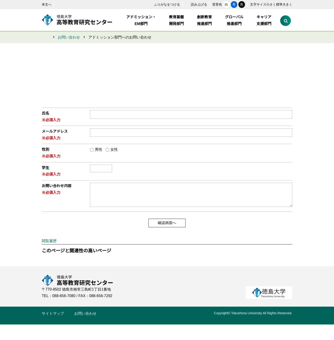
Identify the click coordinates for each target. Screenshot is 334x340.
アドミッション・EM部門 (141, 20)
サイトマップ (53, 329)
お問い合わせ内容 (56, 186)
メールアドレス (55, 131)
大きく (286, 4)
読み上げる (184, 4)
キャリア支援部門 (264, 20)
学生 (45, 168)
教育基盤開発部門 (176, 20)
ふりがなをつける (152, 4)
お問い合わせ (69, 37)
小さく (259, 4)
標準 (272, 4)
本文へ (46, 4)
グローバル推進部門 (234, 20)
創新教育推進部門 (204, 20)
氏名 (45, 113)
